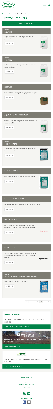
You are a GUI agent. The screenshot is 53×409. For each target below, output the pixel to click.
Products (11, 14)
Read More (9, 44)
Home (4, 14)
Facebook (28, 393)
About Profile (26, 380)
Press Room (26, 387)
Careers (26, 382)
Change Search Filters (26, 23)
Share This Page (26, 399)
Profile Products (26, 377)
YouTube (24, 393)
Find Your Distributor (26, 384)
